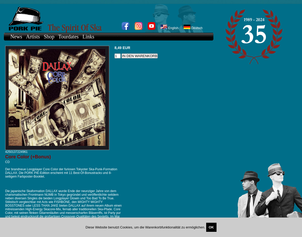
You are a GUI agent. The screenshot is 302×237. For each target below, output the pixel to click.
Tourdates (68, 36)
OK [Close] (211, 227)
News (16, 36)
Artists (33, 36)
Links (89, 36)
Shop (49, 36)
